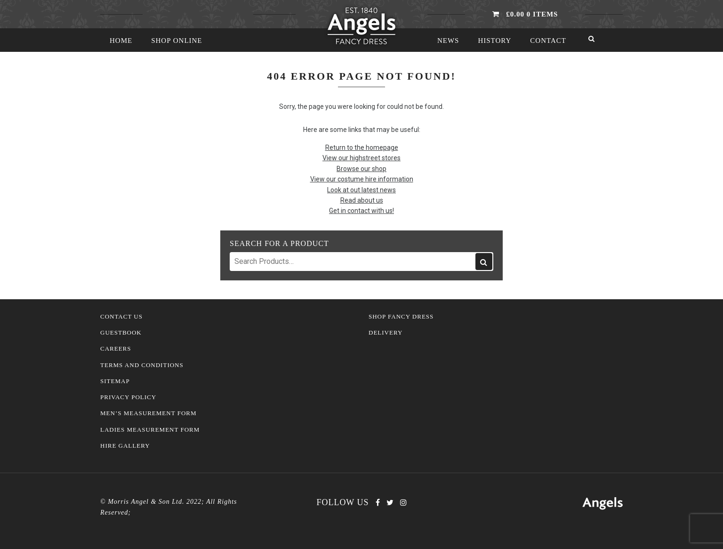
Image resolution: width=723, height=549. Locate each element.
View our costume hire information (361, 179)
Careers (115, 348)
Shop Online (176, 40)
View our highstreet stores (361, 158)
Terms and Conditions (142, 365)
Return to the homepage (361, 147)
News (448, 40)
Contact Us (121, 316)
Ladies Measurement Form (150, 429)
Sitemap (115, 381)
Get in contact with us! (361, 210)
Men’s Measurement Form (148, 413)
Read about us (361, 200)
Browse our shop (361, 168)
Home (121, 40)
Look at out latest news (361, 190)
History (494, 40)
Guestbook (121, 332)
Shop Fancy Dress (401, 316)
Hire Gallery (125, 445)
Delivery (385, 332)
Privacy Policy (128, 397)
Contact (548, 40)
